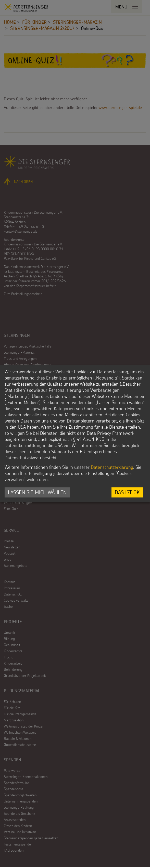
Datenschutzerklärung (112, 467)
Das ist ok (127, 492)
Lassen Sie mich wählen (37, 492)
